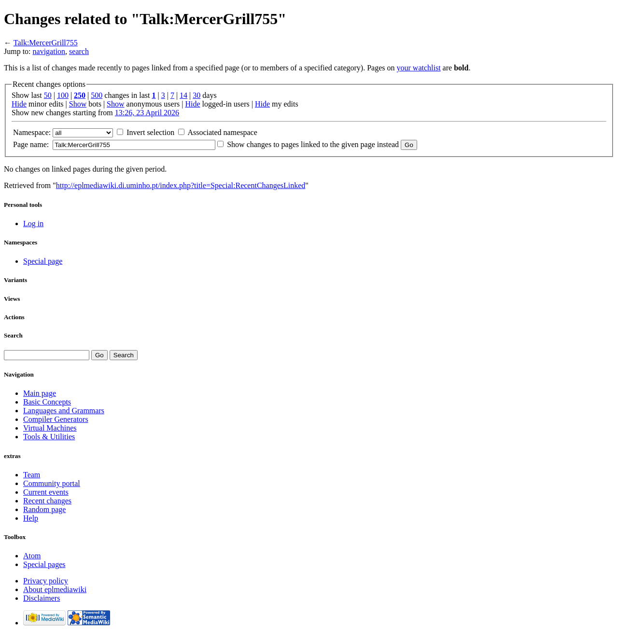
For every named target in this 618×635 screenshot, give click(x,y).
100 (63, 95)
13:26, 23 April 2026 (147, 112)
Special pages (44, 564)
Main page (39, 393)
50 (48, 95)
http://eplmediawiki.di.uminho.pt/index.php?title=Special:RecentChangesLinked (180, 185)
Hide (19, 104)
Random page (44, 509)
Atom (32, 556)
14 (183, 95)
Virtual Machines (50, 428)
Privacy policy (45, 581)
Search (13, 335)
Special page (42, 261)
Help (30, 518)
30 (196, 95)
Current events (46, 492)
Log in (33, 223)
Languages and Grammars (63, 410)
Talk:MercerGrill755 (46, 43)
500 (96, 95)
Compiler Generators (55, 419)
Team (31, 475)
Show (77, 104)
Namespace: (32, 132)
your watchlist (419, 68)
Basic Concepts (47, 402)
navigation (49, 51)
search (79, 51)
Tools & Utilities (49, 436)
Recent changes (47, 501)
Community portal (51, 483)
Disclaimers (41, 598)
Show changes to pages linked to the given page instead (313, 144)
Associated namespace (222, 132)
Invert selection (150, 132)
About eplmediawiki (54, 589)
